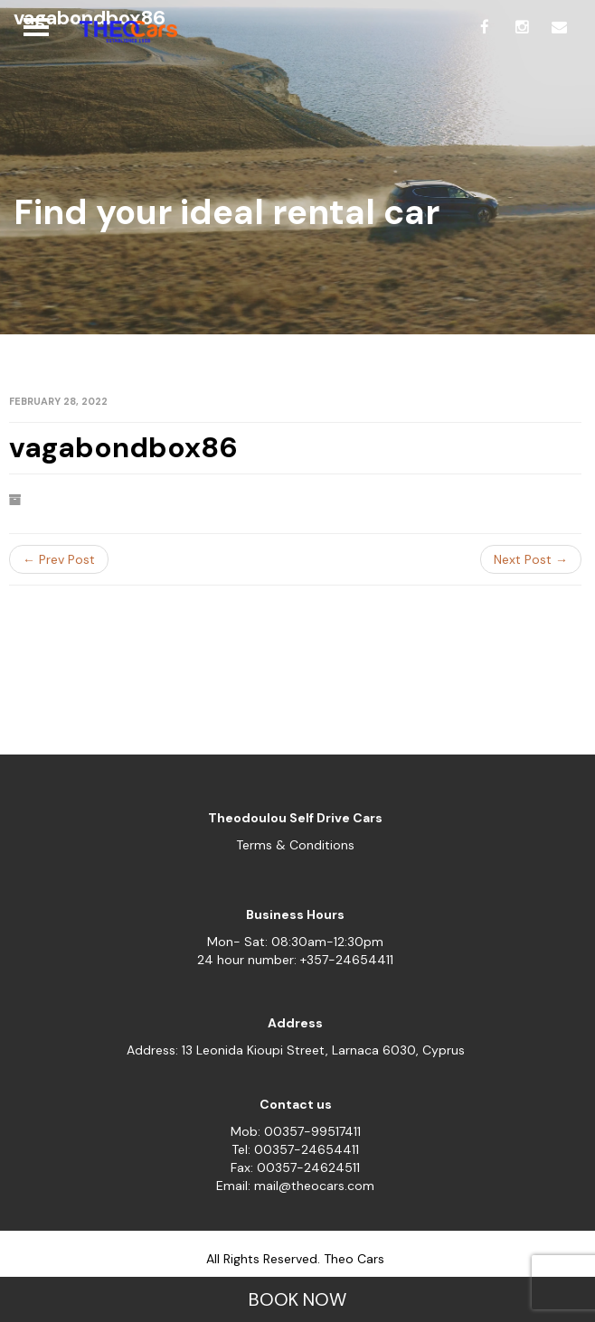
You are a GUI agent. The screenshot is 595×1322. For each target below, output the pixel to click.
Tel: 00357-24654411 (295, 1149)
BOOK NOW (297, 1299)
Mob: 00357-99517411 (296, 1131)
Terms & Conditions (295, 845)
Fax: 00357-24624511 (295, 1167)
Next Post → (531, 559)
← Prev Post (59, 559)
